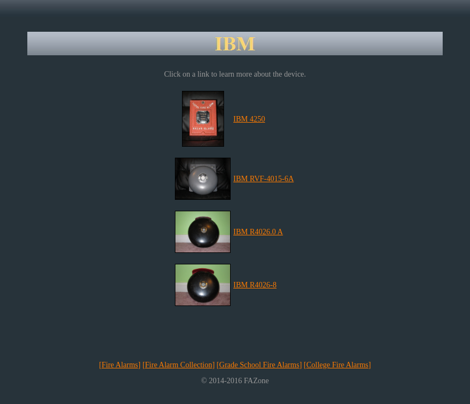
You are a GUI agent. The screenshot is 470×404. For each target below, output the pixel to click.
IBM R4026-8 (255, 285)
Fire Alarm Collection (178, 365)
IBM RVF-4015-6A (263, 179)
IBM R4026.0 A (258, 232)
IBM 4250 (249, 119)
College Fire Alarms (337, 365)
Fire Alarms (120, 365)
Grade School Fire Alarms (259, 365)
